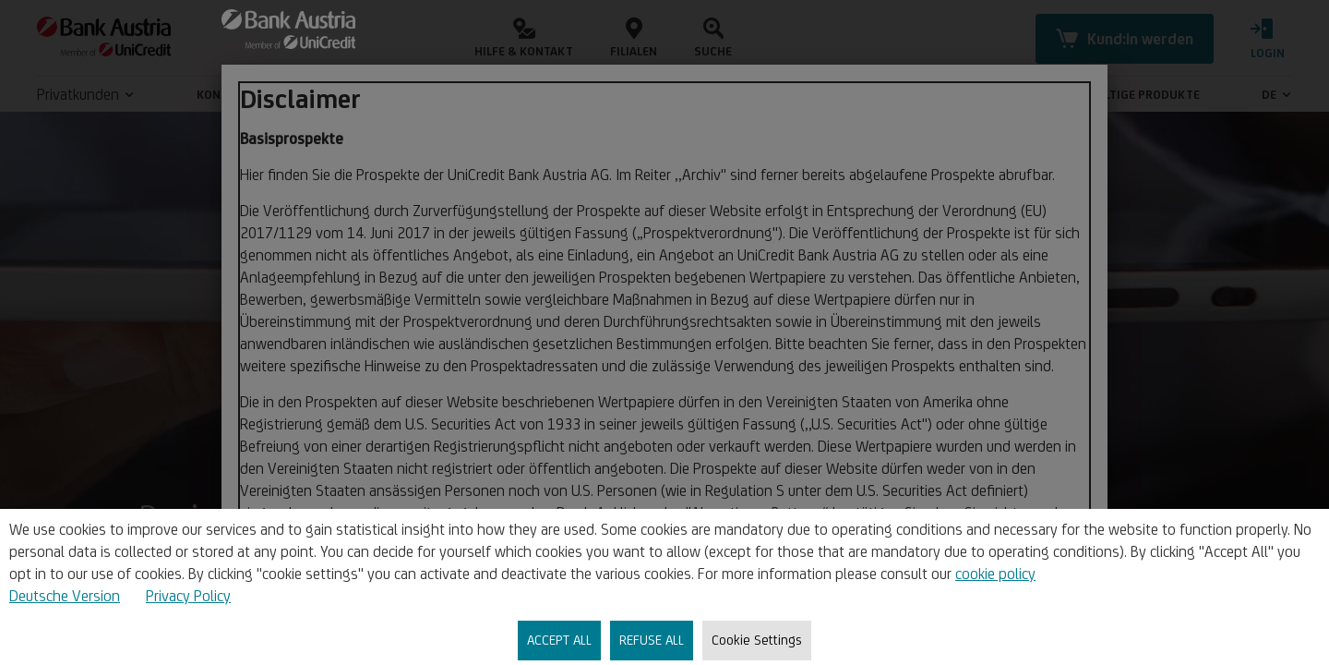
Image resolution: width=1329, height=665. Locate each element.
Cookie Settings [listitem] (757, 639)
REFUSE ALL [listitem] (651, 639)
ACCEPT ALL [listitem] (559, 639)
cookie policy (995, 573)
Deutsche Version (64, 595)
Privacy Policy (188, 595)
